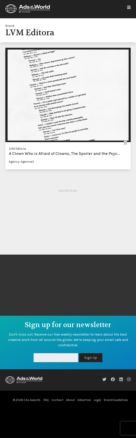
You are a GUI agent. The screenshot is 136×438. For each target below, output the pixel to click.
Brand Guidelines (116, 400)
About (70, 400)
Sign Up (90, 357)
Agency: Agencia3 (21, 162)
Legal (97, 400)
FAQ (46, 400)
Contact (57, 400)
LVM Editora (17, 149)
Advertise (84, 400)
